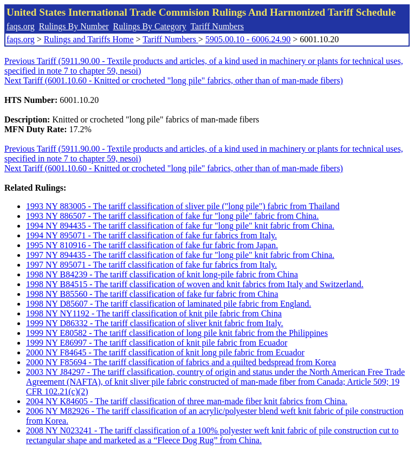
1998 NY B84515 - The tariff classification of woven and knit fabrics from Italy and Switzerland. (195, 284)
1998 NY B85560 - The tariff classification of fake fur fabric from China (152, 294)
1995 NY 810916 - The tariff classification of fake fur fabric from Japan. (152, 245)
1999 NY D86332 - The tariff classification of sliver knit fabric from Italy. (154, 323)
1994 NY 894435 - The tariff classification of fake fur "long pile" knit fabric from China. (180, 225)
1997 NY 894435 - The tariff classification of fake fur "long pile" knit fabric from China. (180, 255)
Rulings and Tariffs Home (89, 39)
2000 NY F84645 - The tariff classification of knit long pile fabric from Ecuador (165, 352)
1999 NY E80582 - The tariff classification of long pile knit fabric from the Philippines (177, 333)
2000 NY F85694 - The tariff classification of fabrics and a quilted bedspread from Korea (181, 362)
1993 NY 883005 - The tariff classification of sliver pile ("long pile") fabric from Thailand (183, 206)
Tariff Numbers (217, 26)
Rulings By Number (74, 26)
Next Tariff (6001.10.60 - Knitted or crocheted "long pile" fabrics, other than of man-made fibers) (173, 80)
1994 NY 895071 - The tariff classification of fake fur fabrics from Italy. (151, 235)
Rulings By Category (149, 26)
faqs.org (21, 26)
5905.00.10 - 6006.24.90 (247, 39)
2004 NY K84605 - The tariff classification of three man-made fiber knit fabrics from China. (186, 401)
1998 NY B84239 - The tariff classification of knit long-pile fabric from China (162, 274)
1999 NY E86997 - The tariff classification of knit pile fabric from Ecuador (156, 342)
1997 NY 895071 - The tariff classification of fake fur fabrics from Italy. (151, 264)
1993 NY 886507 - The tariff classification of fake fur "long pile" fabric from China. (172, 215)
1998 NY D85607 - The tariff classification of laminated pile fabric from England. (168, 303)
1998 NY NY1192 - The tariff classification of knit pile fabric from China (154, 313)
